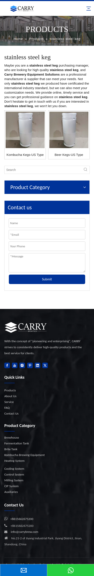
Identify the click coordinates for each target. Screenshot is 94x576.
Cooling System (14, 469)
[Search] (43, 170)
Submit (47, 279)
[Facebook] (7, 365)
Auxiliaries (11, 492)
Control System (14, 474)
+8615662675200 (21, 519)
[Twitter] (45, 365)
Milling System (13, 480)
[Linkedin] (37, 365)
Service (9, 402)
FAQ (7, 408)
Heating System (14, 461)
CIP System (11, 486)
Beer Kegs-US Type (69, 155)
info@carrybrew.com (24, 532)
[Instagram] (22, 365)
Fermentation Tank (16, 443)
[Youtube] (14, 365)
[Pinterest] (30, 365)
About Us (10, 396)
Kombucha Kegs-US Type (25, 155)
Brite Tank (10, 449)
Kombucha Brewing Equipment (24, 455)
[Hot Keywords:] (85, 170)
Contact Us (11, 413)
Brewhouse (11, 437)
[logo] (25, 327)
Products (10, 390)
